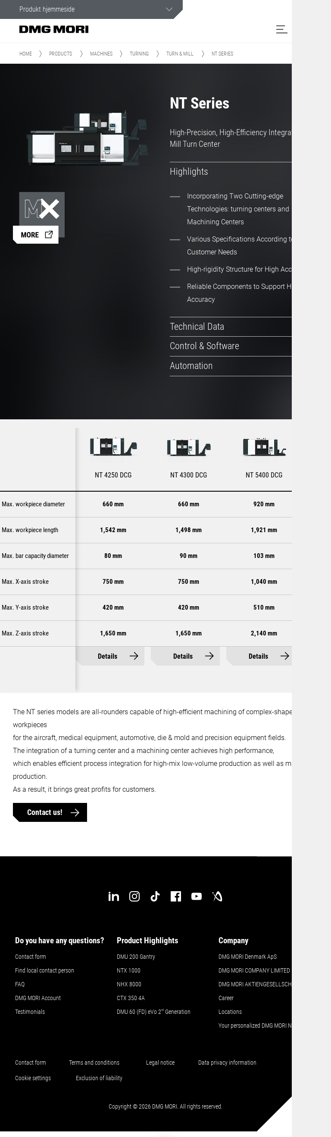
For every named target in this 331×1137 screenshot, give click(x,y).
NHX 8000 (129, 984)
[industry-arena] (217, 897)
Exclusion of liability (99, 1078)
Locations (230, 1012)
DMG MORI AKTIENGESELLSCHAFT (260, 984)
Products (60, 55)
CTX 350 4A (131, 998)
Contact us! (45, 813)
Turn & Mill (180, 55)
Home (25, 55)
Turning (139, 55)
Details (107, 657)
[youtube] (196, 897)
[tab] (239, 173)
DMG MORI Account (38, 998)
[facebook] (175, 897)
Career (226, 998)
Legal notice (160, 1063)
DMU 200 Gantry (136, 957)
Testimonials (30, 1012)
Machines (101, 55)
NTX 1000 (129, 970)
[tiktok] (155, 897)
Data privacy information (227, 1063)
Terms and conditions (94, 1063)
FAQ (20, 984)
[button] (281, 29)
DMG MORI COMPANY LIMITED (254, 970)
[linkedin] (113, 897)
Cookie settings (34, 1078)
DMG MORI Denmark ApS (248, 957)
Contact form (30, 957)
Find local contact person (44, 970)
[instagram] (134, 897)
